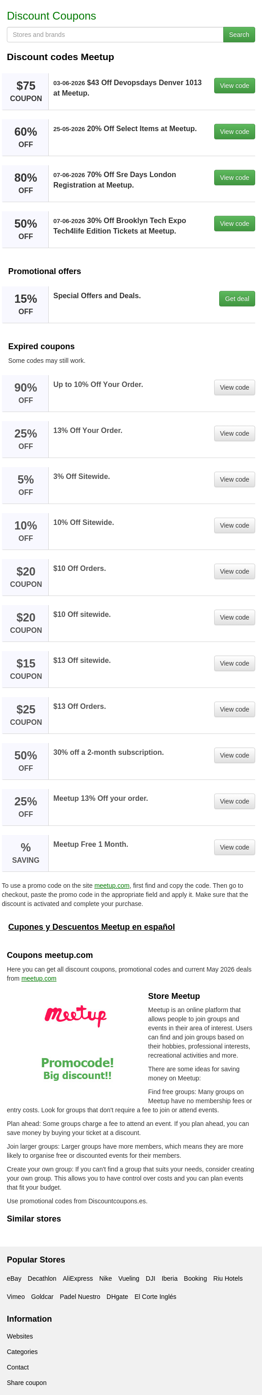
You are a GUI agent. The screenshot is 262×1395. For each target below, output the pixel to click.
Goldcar (42, 1296)
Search (239, 34)
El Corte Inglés (155, 1296)
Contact (18, 1367)
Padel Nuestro (80, 1296)
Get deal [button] (237, 298)
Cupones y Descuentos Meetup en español (91, 927)
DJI (150, 1278)
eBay (14, 1278)
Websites (20, 1336)
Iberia (170, 1278)
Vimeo (16, 1296)
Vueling (128, 1278)
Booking (195, 1278)
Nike (105, 1278)
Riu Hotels (228, 1278)
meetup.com (111, 885)
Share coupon (26, 1382)
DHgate (117, 1296)
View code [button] (234, 85)
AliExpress (78, 1278)
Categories (22, 1351)
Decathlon (42, 1278)
